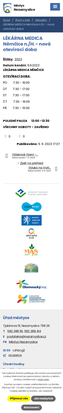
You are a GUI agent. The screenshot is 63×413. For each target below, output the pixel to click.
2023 (18, 59)
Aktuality (41, 20)
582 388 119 (15, 331)
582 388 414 (32, 331)
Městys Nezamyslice (23, 342)
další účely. (44, 379)
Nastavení (31, 407)
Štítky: (8, 59)
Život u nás (22, 20)
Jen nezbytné (43, 398)
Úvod (6, 20)
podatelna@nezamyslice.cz (26, 336)
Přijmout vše (19, 398)
